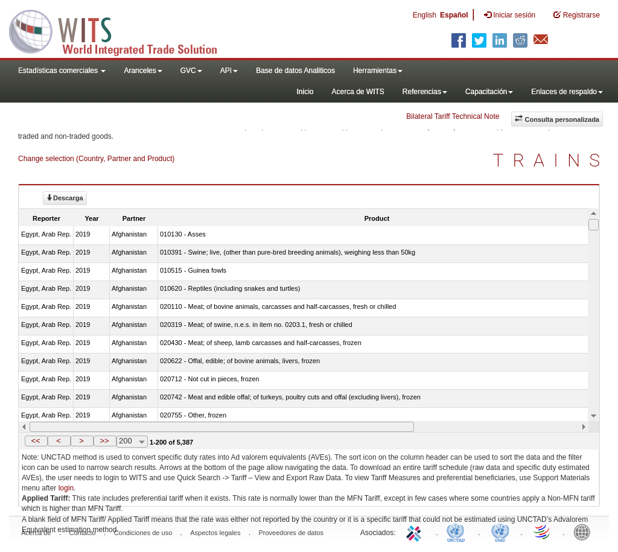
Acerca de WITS (357, 91)
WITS (120, 30)
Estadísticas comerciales (62, 70)
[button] (36, 441)
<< (35, 440)
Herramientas (378, 70)
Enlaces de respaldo (567, 91)
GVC (191, 70)
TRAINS (551, 160)
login (66, 488)
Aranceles (143, 70)
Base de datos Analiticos (295, 70)
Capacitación (489, 91)
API (229, 70)
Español (454, 15)
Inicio (304, 91)
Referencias (425, 91)
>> (104, 440)
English (424, 15)
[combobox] (132, 442)
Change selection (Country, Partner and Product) (96, 158)
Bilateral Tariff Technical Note (452, 116)
